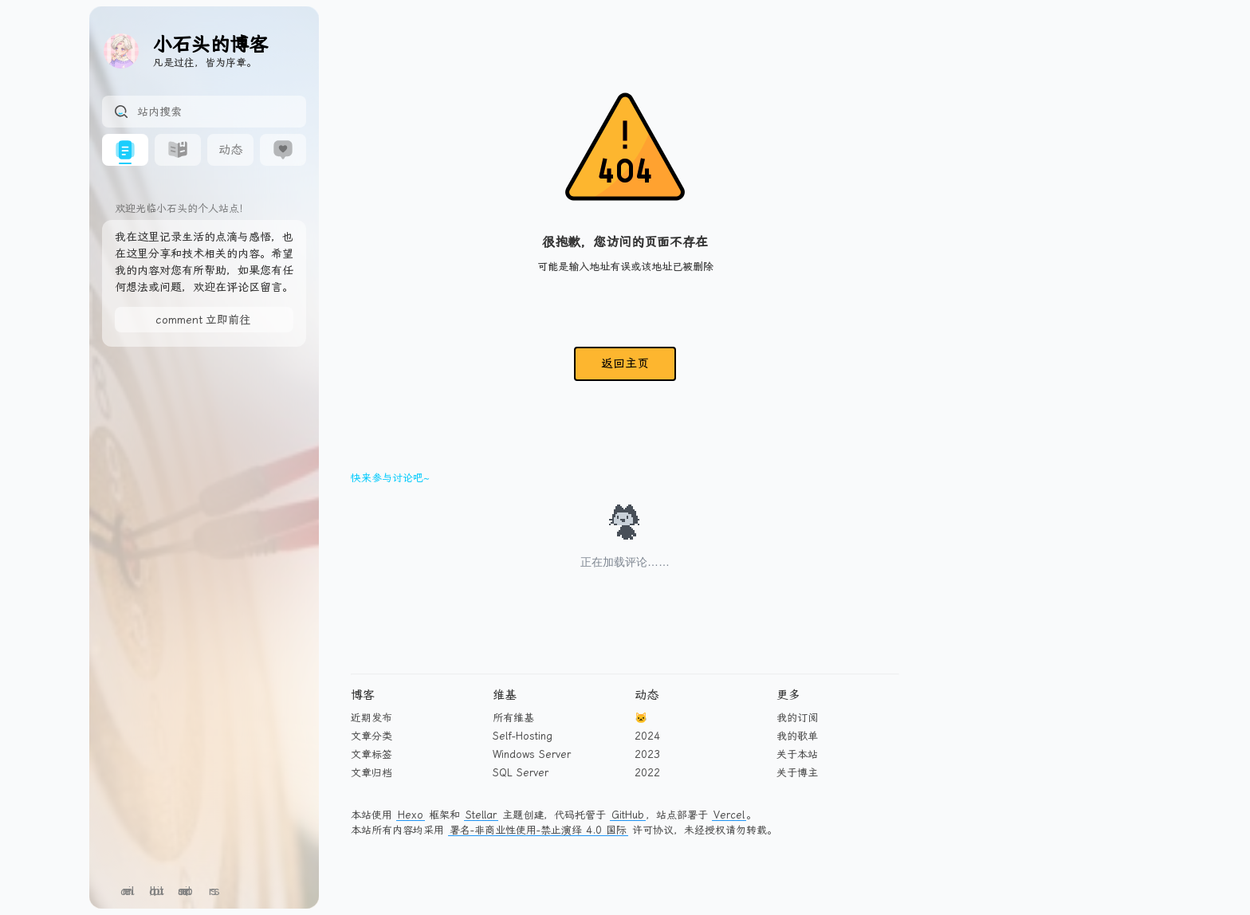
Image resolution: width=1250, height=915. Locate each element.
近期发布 (371, 718)
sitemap (185, 891)
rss (214, 891)
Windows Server (532, 754)
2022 (647, 773)
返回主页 (625, 363)
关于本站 (797, 754)
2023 (647, 754)
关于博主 (797, 773)
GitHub (627, 815)
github (156, 891)
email (127, 891)
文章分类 (371, 736)
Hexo (410, 815)
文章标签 (371, 754)
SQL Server (520, 773)
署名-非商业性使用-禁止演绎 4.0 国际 (538, 830)
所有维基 (513, 718)
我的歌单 (797, 736)
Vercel (729, 815)
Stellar (481, 815)
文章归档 (371, 773)
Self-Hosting (522, 736)
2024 (647, 736)
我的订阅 (797, 718)
